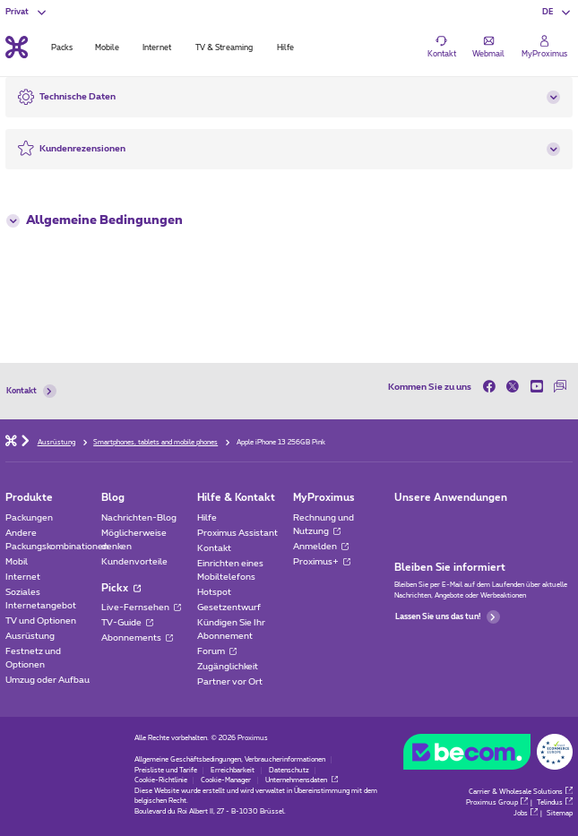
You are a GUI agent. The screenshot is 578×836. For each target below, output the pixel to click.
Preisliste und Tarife (165, 770)
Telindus (555, 802)
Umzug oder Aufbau (47, 680)
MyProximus (324, 498)
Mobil (16, 561)
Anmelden (321, 546)
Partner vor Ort (230, 681)
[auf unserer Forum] (560, 387)
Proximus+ (321, 561)
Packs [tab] (62, 48)
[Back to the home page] (16, 47)
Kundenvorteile (134, 561)
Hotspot (214, 592)
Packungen (29, 517)
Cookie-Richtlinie (160, 780)
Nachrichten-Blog (139, 517)
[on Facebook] (492, 387)
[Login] (544, 47)
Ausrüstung (30, 636)
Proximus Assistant (237, 533)
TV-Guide (127, 622)
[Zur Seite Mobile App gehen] (404, 522)
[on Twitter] (513, 387)
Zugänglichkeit (227, 666)
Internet (22, 577)
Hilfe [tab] (285, 48)
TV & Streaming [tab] (224, 48)
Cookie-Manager (226, 780)
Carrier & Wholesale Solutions (521, 792)
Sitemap (560, 813)
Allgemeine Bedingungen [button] (94, 221)
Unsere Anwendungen (450, 498)
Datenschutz (289, 770)
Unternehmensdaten (302, 780)
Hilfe (207, 517)
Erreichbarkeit (232, 770)
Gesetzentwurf (229, 607)
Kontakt (31, 391)
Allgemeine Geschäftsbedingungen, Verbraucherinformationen (229, 759)
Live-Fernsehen (141, 607)
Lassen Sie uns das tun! (447, 617)
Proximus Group (497, 802)
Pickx (121, 588)
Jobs (525, 813)
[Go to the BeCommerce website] (487, 754)
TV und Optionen (40, 620)
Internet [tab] (156, 48)
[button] (557, 12)
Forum (217, 651)
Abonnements (137, 637)
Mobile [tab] (107, 48)
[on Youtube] (537, 387)
